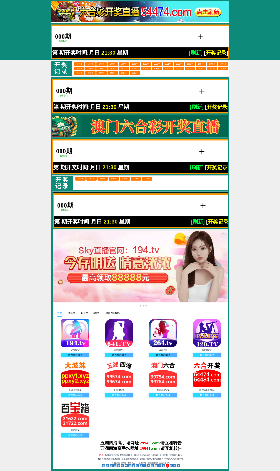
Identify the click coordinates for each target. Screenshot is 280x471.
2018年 (201, 68)
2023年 (101, 73)
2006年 (223, 64)
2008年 (90, 68)
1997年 (123, 64)
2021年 (79, 73)
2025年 (123, 73)
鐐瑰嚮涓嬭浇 (75, 355)
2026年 (135, 73)
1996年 (112, 64)
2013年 (146, 68)
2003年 (190, 64)
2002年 (179, 64)
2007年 (79, 68)
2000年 (157, 64)
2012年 (135, 68)
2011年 (123, 68)
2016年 (179, 68)
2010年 (112, 68)
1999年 (146, 64)
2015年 (168, 68)
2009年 (101, 68)
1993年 (79, 64)
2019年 (212, 68)
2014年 (157, 68)
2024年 (112, 73)
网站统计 (167, 463)
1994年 (90, 64)
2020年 (223, 68)
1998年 (135, 64)
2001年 (168, 64)
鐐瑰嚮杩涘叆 (75, 395)
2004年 (201, 64)
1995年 (101, 64)
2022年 (90, 73)
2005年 (212, 64)
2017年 (190, 68)
